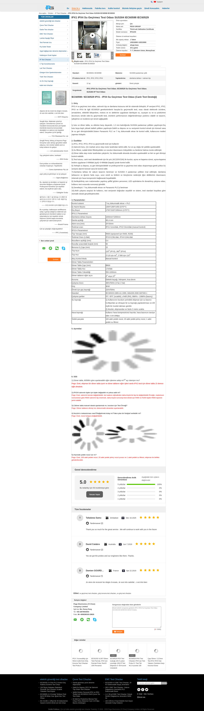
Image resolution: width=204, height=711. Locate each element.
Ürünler (50, 13)
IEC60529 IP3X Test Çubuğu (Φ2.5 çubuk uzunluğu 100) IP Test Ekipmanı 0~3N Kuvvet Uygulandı (118, 663)
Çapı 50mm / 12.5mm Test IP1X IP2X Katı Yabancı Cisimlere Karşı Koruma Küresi (156, 662)
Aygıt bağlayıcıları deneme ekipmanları (53, 51)
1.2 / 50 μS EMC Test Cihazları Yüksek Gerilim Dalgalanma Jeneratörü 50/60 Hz (118, 696)
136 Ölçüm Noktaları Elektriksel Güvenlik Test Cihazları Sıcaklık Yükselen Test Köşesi (51, 689)
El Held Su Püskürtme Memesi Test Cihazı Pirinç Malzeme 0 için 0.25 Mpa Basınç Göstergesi (86, 701)
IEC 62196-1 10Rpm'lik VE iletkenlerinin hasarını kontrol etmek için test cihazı (54, 702)
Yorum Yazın (94, 494)
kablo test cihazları (46, 85)
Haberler (166, 8)
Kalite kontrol (114, 8)
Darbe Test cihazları (46, 30)
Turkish (160, 2)
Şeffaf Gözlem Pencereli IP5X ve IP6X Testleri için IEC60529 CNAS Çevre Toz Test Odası (86, 694)
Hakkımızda (87, 8)
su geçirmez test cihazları (88, 593)
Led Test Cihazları (46, 68)
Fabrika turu (100, 8)
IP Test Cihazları (60, 13)
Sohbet (124, 55)
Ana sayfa (42, 13)
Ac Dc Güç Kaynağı (46, 81)
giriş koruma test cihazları (107, 593)
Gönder (164, 683)
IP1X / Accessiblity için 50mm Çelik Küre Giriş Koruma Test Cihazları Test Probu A (80, 662)
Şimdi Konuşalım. (152, 8)
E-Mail (139, 694)
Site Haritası (148, 694)
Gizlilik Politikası (53, 709)
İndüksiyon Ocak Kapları (48, 55)
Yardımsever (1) (96, 576)
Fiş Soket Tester (45, 47)
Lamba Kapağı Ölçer (47, 38)
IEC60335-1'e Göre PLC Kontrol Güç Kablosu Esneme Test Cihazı (53, 684)
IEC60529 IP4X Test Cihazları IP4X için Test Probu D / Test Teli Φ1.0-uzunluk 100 (137, 662)
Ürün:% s (76, 8)
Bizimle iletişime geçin (132, 8)
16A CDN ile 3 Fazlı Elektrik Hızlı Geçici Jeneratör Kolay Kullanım (119, 702)
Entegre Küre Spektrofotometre (50, 72)
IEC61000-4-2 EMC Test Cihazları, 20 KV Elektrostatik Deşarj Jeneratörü (118, 684)
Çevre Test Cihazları (47, 25)
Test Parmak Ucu (46, 42)
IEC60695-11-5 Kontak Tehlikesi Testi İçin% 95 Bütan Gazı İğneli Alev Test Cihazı (53, 696)
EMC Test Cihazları (46, 34)
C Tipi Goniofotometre (47, 64)
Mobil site (141, 697)
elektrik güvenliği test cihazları (50, 21)
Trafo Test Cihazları (46, 77)
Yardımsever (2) (96, 523)
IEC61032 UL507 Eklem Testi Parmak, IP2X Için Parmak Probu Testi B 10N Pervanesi (99, 662)
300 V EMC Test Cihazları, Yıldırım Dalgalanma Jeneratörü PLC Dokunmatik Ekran (117, 689)
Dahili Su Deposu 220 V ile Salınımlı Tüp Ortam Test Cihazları (85, 688)
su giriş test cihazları (124, 593)
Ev (68, 8)
